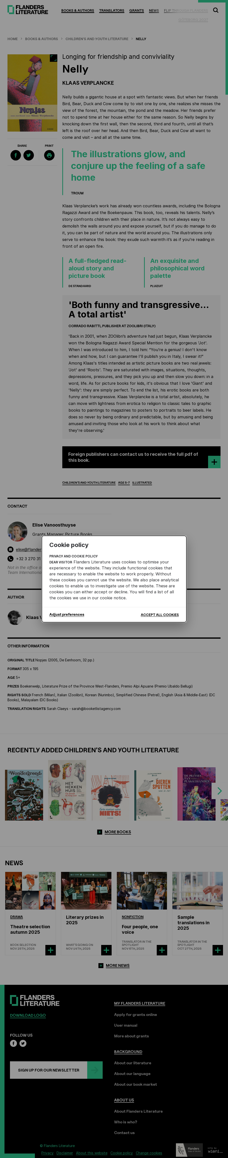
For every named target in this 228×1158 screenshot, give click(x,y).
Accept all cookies (160, 615)
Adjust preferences (66, 614)
